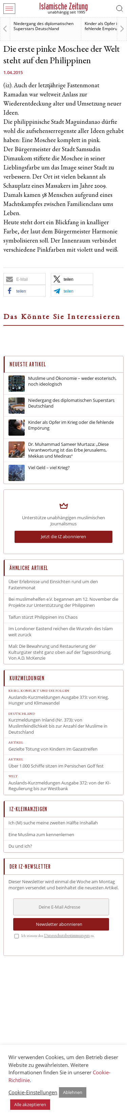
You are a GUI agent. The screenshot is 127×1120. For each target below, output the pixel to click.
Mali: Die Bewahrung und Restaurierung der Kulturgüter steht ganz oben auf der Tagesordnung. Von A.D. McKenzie (59, 652)
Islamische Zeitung (63, 6)
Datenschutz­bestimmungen (67, 936)
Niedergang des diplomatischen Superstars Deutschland (43, 26)
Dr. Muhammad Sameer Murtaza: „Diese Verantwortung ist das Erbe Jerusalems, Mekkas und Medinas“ (68, 450)
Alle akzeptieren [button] (30, 1104)
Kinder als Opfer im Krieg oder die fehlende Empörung (71, 425)
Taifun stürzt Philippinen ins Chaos (43, 617)
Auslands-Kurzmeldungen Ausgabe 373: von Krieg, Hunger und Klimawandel (58, 700)
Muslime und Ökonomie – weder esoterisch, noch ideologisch (72, 381)
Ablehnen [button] (72, 1092)
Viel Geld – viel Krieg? (49, 468)
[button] (24, 279)
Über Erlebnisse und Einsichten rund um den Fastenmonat (53, 585)
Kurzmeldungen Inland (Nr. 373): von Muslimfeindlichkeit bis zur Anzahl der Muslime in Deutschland (57, 726)
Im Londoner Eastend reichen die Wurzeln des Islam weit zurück (60, 632)
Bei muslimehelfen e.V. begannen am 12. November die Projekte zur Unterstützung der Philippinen (63, 602)
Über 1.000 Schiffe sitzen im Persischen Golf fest (56, 766)
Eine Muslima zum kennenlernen (41, 835)
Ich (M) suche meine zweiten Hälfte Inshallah (53, 823)
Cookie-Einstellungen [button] (32, 1092)
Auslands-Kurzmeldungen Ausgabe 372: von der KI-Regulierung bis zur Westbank (59, 786)
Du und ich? (20, 846)
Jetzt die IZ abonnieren (63, 536)
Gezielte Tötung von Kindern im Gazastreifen (53, 749)
